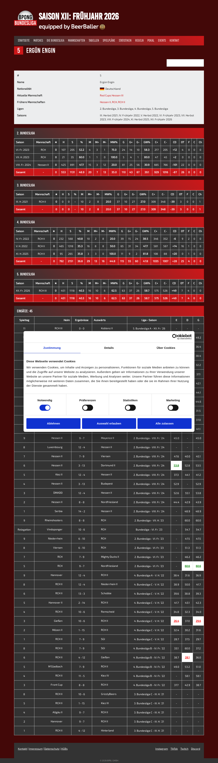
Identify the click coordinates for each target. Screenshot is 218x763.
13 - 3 (81, 593)
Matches (38, 40)
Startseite (24, 40)
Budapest (103, 483)
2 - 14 (81, 602)
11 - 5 (82, 675)
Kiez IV (101, 675)
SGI (99, 639)
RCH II (121, 102)
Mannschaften (76, 40)
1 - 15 (82, 630)
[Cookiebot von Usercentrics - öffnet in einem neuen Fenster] (175, 337)
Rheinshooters (56, 520)
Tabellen (94, 40)
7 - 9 (81, 456)
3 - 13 (81, 465)
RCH (114, 102)
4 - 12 (81, 657)
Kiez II (61, 474)
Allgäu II (60, 712)
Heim (67, 320)
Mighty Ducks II (106, 556)
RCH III (43, 290)
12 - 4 (81, 447)
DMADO (60, 492)
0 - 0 (81, 328)
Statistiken (125, 40)
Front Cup (59, 684)
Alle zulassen (165, 423)
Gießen (61, 620)
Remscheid (104, 611)
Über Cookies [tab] (166, 347)
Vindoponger (57, 529)
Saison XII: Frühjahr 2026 (79, 16)
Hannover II (58, 602)
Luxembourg (57, 447)
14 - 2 (81, 511)
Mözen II (60, 629)
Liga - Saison (149, 320)
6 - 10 (81, 538)
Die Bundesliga (55, 40)
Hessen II (105, 102)
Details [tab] (109, 347)
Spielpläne (109, 40)
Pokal (150, 40)
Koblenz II (103, 328)
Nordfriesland (106, 502)
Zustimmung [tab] (52, 347)
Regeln (139, 40)
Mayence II (104, 437)
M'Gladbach (58, 666)
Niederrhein (58, 538)
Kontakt (174, 40)
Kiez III (101, 703)
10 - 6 (81, 529)
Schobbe (102, 593)
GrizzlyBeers (105, 694)
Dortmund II (104, 465)
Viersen (102, 456)
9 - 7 (81, 438)
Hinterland (104, 730)
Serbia (61, 511)
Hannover (59, 575)
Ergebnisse (81, 320)
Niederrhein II (106, 584)
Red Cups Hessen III (111, 95)
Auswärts (100, 320)
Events (162, 40)
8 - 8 (82, 502)
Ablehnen (53, 423)
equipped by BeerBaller (72, 26)
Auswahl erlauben (109, 423)
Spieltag (24, 320)
